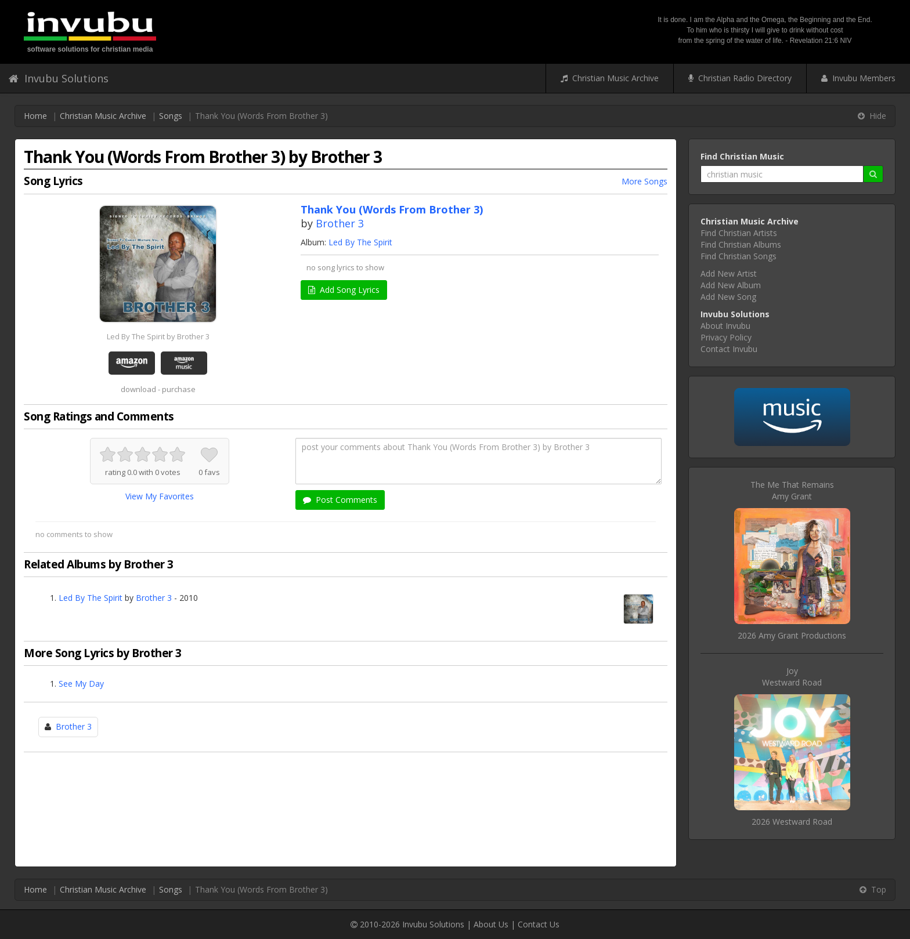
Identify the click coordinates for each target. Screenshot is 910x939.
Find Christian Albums (740, 244)
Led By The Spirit (360, 242)
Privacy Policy (726, 337)
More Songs (644, 181)
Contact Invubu (728, 348)
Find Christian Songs (738, 256)
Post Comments (340, 499)
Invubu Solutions (59, 78)
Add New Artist (728, 273)
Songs (170, 115)
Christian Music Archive (610, 78)
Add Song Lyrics (344, 289)
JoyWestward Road (792, 676)
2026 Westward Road (792, 821)
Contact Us (538, 924)
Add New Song (728, 296)
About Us (491, 924)
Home (35, 115)
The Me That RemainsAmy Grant (792, 490)
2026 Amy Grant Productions (792, 635)
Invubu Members (858, 78)
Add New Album (730, 285)
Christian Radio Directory (740, 78)
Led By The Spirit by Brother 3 (158, 336)
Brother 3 (340, 223)
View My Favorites (159, 496)
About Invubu (725, 325)
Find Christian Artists (738, 232)
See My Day (81, 683)
